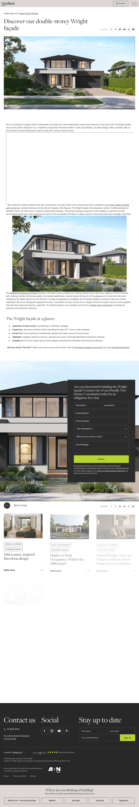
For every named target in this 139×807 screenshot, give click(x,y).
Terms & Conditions (19, 776)
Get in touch (120, 3)
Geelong (100, 800)
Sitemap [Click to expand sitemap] (33, 776)
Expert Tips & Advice (29, 13)
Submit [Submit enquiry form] (101, 459)
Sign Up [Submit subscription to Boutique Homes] (127, 737)
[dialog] (69, 796)
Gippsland (123, 800)
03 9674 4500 (12, 729)
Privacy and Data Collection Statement (111, 471)
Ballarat (52, 800)
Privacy (6, 776)
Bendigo (76, 800)
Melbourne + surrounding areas (22, 800)
